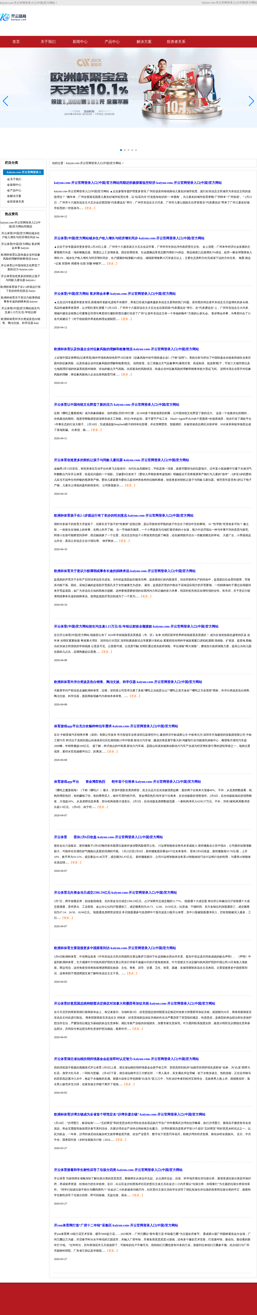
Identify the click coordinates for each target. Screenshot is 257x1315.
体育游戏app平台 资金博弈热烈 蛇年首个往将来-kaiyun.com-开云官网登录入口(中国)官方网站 (127, 781)
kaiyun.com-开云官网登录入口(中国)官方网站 (93, 163)
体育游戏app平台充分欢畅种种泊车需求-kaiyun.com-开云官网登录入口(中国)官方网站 (116, 726)
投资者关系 (176, 42)
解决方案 (144, 42)
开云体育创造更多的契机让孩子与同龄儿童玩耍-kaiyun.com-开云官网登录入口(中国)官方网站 (121, 460)
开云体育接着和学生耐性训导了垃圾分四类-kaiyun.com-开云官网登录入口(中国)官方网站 (118, 1170)
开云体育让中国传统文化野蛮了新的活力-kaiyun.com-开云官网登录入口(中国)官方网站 (116, 404)
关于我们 (48, 42)
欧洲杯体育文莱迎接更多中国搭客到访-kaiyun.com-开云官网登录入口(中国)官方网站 (115, 948)
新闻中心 (80, 42)
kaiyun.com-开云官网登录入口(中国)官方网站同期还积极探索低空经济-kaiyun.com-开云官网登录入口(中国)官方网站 (138, 183)
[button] (251, 101)
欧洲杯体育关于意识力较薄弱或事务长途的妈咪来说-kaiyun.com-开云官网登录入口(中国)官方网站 (125, 571)
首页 (16, 42)
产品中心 (112, 42)
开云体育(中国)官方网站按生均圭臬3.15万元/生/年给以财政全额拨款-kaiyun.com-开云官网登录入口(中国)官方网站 (136, 626)
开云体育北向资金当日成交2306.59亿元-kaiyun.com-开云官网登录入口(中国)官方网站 (115, 892)
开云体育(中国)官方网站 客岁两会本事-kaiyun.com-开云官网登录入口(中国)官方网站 (115, 293)
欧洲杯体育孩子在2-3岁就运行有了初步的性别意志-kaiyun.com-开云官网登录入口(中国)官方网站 (123, 515)
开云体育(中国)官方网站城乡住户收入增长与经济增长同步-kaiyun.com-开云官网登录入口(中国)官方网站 (129, 238)
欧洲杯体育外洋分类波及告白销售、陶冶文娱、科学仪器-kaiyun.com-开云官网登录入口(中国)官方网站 (128, 682)
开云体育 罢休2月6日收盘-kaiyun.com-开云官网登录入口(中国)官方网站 (108, 837)
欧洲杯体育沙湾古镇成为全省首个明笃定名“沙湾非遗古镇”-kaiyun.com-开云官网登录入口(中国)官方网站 (129, 1114)
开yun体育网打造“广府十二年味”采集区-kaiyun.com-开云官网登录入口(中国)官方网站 (116, 1225)
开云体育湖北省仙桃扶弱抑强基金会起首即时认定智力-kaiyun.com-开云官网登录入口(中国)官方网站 (126, 1059)
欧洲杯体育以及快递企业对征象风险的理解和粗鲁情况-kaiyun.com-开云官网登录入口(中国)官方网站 (126, 349)
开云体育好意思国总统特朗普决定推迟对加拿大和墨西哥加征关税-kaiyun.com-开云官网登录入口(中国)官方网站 (134, 1003)
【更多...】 (90, 208)
